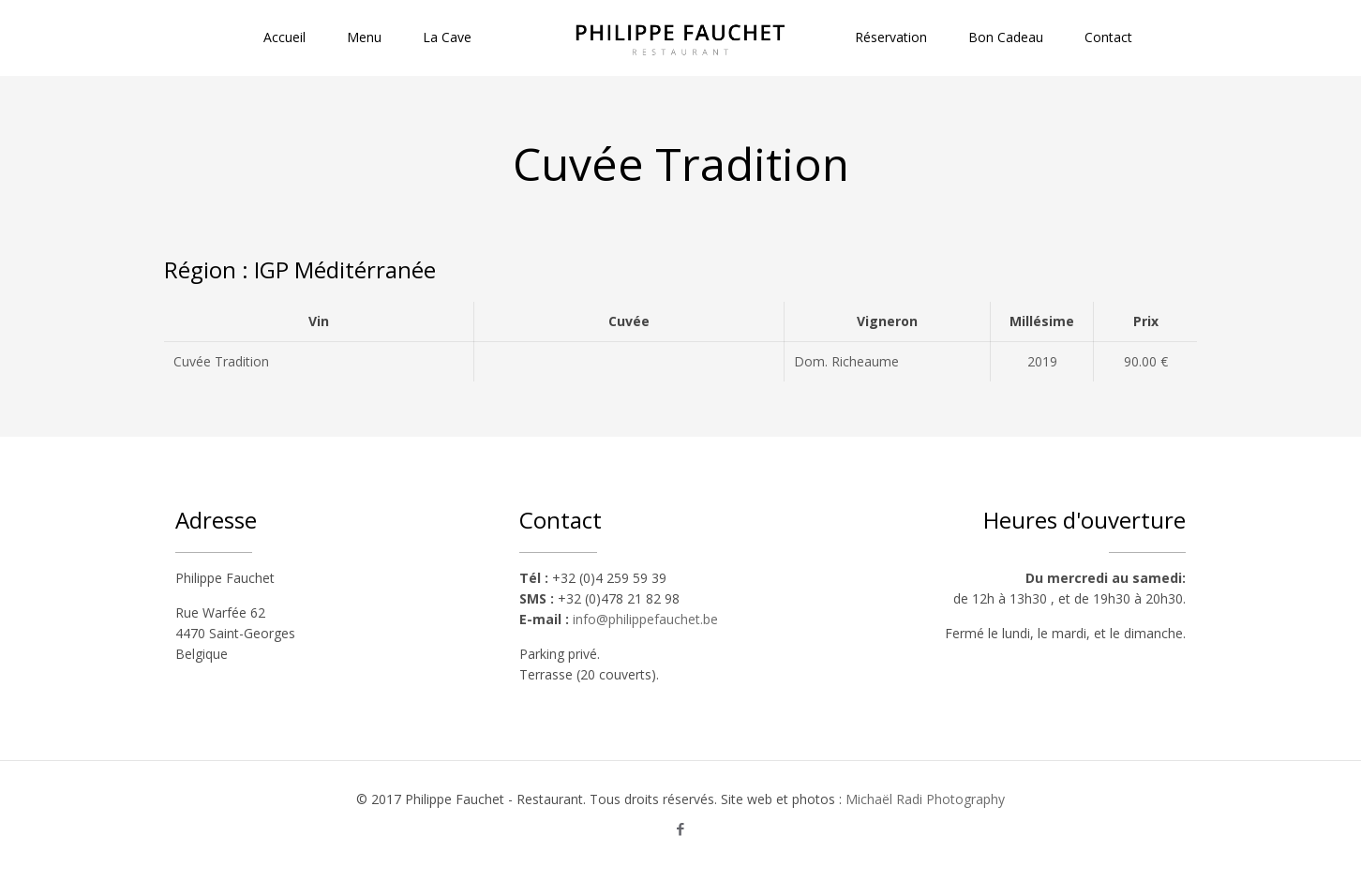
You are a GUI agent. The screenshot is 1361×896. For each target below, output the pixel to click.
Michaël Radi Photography (925, 799)
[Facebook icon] (681, 828)
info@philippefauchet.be (645, 619)
